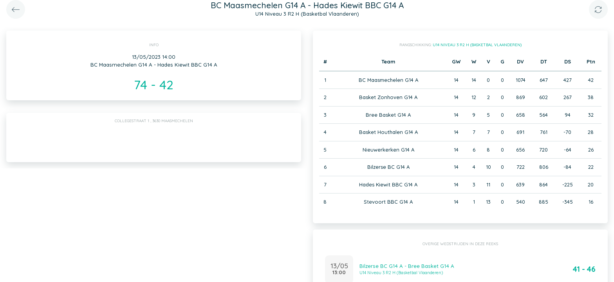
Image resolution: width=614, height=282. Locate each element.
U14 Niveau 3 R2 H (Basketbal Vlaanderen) (477, 44)
